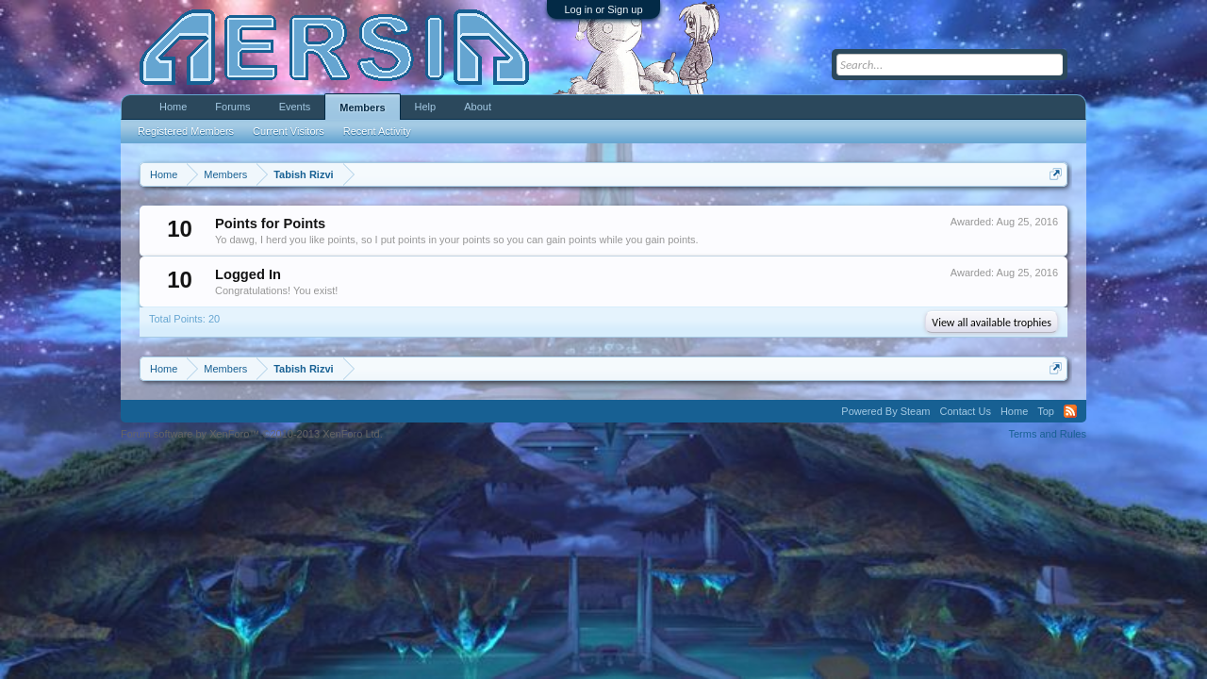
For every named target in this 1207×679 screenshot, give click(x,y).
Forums (232, 106)
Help (426, 106)
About (477, 106)
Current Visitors (288, 131)
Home (173, 106)
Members (362, 107)
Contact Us (964, 411)
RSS (1070, 411)
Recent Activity (377, 131)
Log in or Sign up (603, 9)
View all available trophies (991, 322)
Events (295, 106)
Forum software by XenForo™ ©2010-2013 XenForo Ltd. (252, 433)
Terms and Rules (1047, 433)
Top (1045, 411)
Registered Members (186, 131)
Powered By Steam (885, 411)
